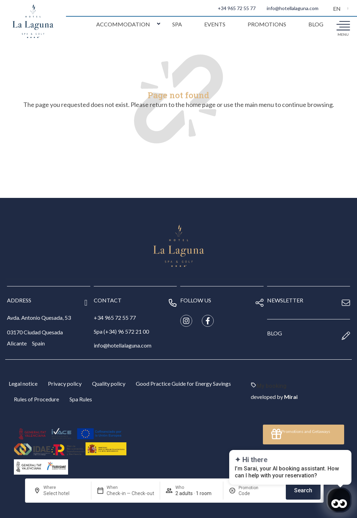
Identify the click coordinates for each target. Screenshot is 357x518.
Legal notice (23, 383)
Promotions (267, 24)
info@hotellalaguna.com (292, 8)
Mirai (291, 396)
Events (214, 24)
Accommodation (123, 24)
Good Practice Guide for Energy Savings (183, 383)
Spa (177, 24)
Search (303, 490)
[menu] (343, 25)
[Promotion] (255, 493)
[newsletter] (346, 303)
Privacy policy (65, 383)
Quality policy (108, 383)
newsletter (285, 300)
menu (343, 34)
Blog (315, 24)
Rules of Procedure (36, 399)
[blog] (346, 336)
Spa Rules (80, 399)
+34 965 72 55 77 (237, 8)
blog (274, 333)
